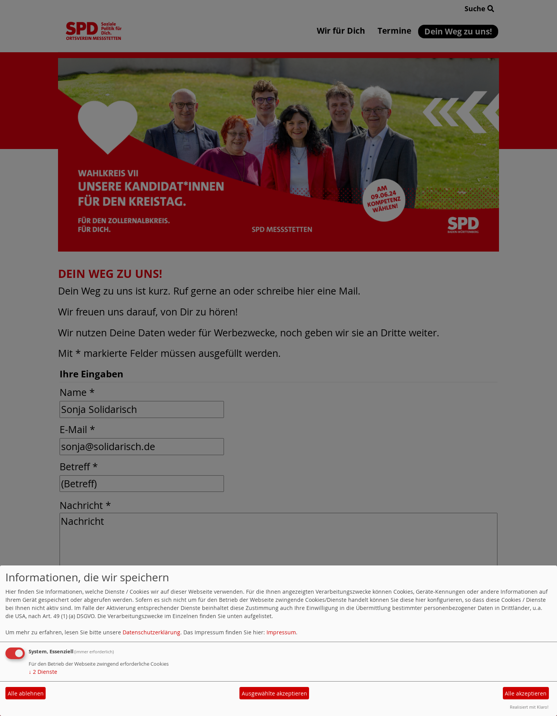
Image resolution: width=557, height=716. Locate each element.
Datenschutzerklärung (151, 632)
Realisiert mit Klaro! (529, 707)
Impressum (281, 632)
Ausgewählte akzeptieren (274, 693)
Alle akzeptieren (526, 693)
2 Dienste (43, 671)
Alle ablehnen (26, 693)
